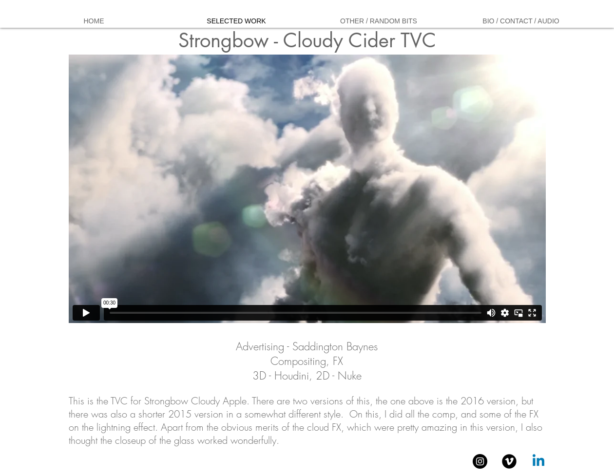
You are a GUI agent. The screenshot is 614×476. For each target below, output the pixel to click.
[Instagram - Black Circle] (480, 461)
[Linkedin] (538, 461)
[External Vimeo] (307, 188)
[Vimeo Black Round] (509, 461)
